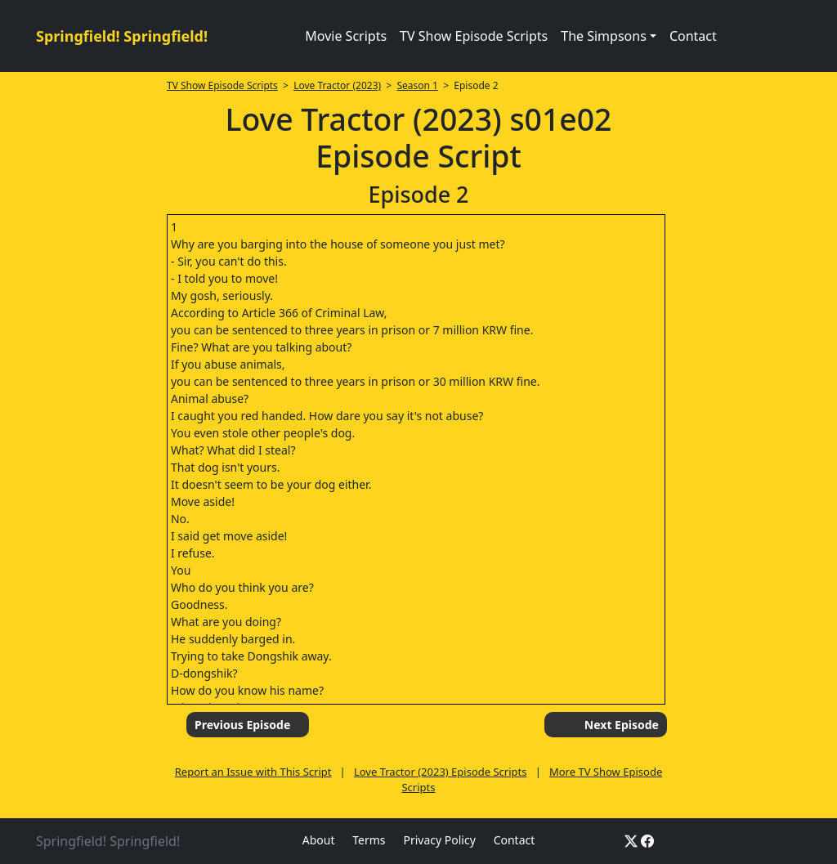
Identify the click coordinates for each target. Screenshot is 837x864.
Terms (368, 840)
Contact (693, 36)
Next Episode (621, 724)
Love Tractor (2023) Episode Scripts (440, 771)
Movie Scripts (346, 36)
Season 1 (417, 85)
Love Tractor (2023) (337, 85)
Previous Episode (242, 724)
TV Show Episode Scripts (474, 36)
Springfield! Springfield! (122, 36)
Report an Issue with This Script (253, 771)
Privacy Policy (439, 840)
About (318, 840)
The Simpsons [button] (604, 36)
